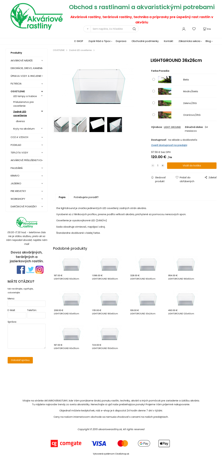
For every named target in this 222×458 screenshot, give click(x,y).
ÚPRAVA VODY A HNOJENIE (26, 76)
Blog (208, 41)
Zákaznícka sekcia (189, 41)
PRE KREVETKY (18, 191)
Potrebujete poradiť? (86, 197)
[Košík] (207, 29)
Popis (62, 197)
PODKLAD (16, 145)
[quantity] (157, 165)
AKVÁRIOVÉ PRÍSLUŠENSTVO (26, 160)
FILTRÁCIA (16, 83)
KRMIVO (15, 175)
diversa (20, 121)
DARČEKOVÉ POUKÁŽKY (24, 206)
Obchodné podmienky (145, 41)
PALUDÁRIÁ (17, 168)
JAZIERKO (16, 183)
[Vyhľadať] (87, 29)
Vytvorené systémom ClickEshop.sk (111, 453)
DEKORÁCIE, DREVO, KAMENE (26, 68)
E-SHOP (78, 41)
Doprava (121, 41)
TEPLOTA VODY (19, 152)
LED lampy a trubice (25, 96)
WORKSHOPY (18, 199)
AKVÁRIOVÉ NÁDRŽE (22, 60)
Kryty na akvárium (24, 128)
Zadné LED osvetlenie (20, 113)
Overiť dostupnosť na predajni (169, 145)
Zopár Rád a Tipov (99, 41)
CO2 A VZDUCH (19, 137)
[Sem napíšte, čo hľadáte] (115, 29)
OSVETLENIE (18, 91)
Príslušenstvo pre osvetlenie (23, 103)
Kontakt (168, 41)
